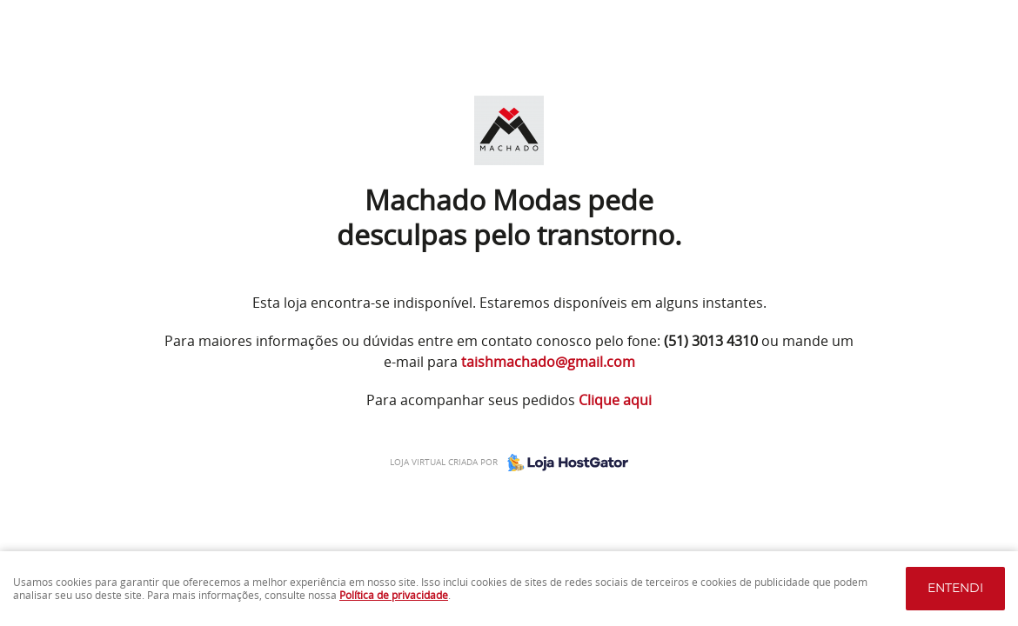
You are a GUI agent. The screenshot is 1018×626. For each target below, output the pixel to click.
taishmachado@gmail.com (548, 361)
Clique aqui (615, 400)
